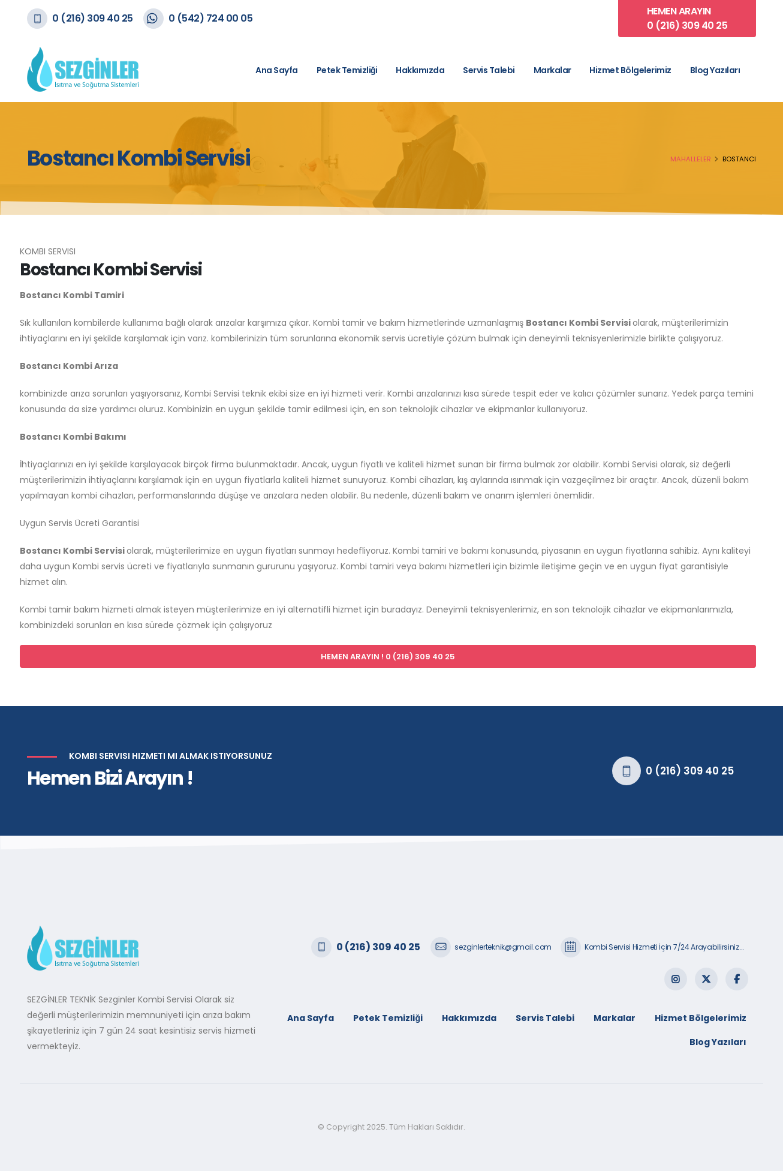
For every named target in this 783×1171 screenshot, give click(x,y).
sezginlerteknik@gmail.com (503, 947)
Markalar (552, 70)
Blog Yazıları (715, 70)
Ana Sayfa (276, 70)
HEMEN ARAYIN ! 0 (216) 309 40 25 (388, 656)
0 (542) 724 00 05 (210, 18)
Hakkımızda (420, 70)
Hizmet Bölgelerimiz (630, 70)
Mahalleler (690, 159)
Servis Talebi (489, 70)
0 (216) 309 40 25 (92, 18)
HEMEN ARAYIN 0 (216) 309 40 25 (687, 18)
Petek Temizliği (347, 70)
